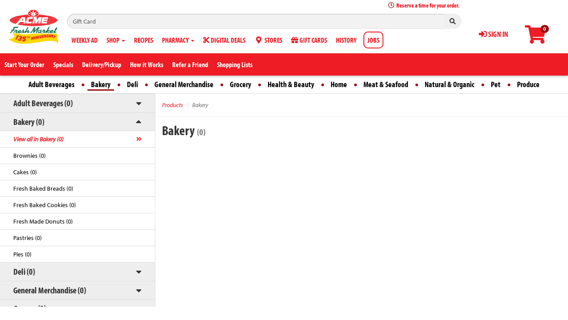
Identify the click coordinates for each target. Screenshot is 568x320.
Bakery (100, 84)
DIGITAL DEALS (224, 40)
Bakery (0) (28, 121)
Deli (132, 84)
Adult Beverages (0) (43, 102)
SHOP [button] (115, 40)
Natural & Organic (449, 84)
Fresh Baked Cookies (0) (44, 205)
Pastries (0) (27, 238)
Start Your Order (24, 64)
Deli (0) (24, 271)
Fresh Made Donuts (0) (43, 221)
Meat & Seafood (385, 84)
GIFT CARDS (309, 40)
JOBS (373, 40)
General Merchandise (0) (49, 290)
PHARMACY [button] (178, 40)
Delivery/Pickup (101, 64)
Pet (496, 84)
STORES (268, 40)
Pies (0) (22, 254)
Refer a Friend (190, 64)
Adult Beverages (51, 84)
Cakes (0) (25, 172)
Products (172, 105)
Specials (63, 64)
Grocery (240, 84)
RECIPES (143, 40)
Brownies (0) (29, 156)
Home (339, 84)
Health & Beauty (291, 84)
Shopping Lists (234, 64)
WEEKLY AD (84, 40)
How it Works (146, 64)
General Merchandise (183, 84)
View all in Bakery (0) (38, 139)
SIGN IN (493, 34)
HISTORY (346, 40)
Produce (528, 84)
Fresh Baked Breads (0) (43, 188)
